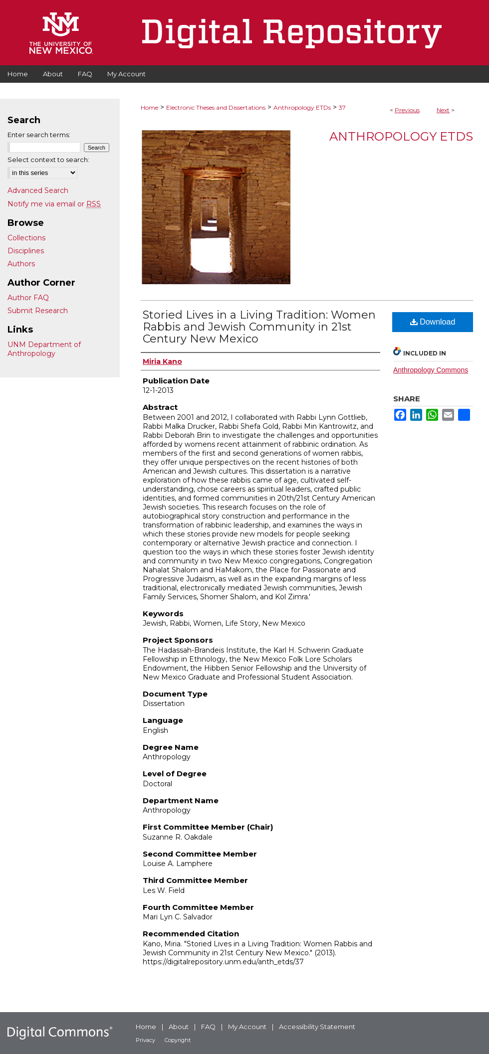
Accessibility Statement (317, 1027)
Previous (407, 110)
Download (433, 322)
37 (342, 107)
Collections (26, 237)
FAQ (208, 1027)
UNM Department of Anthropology (44, 349)
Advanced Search (37, 190)
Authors (21, 263)
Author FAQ (28, 297)
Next (443, 110)
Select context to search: (48, 160)
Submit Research (37, 310)
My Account (247, 1027)
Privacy (145, 1040)
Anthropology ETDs (302, 107)
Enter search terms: (38, 135)
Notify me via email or (54, 203)
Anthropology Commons (430, 370)
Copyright (178, 1040)
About (179, 1027)
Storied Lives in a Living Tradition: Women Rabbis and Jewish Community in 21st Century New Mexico (259, 327)
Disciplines (25, 250)
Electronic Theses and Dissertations (215, 107)
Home (149, 107)
